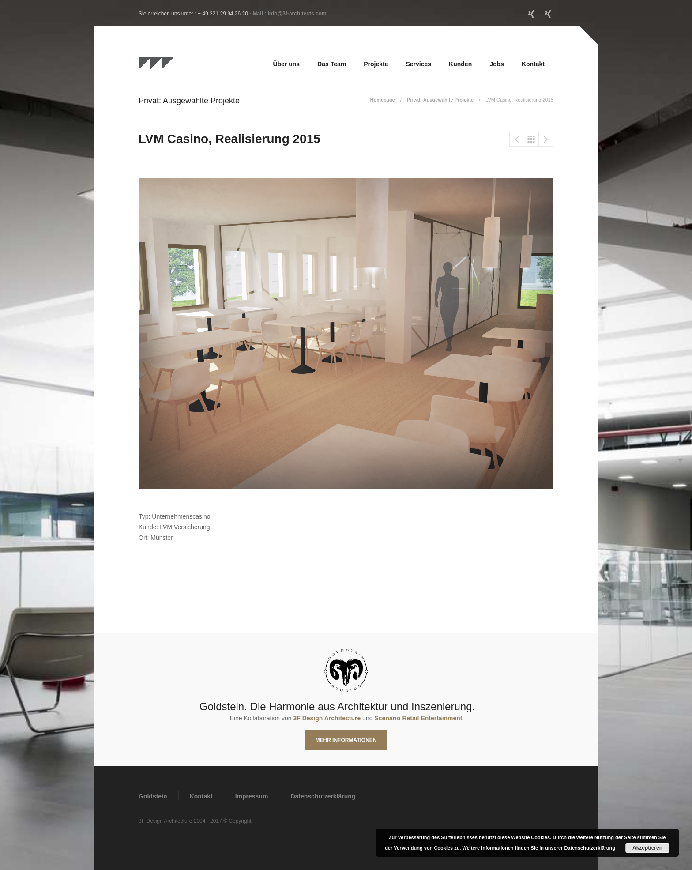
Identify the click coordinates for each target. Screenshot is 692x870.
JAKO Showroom (545, 139)
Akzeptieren (647, 848)
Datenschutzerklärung (322, 796)
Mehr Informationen (345, 740)
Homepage (382, 99)
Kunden (460, 64)
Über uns (286, 64)
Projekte (376, 64)
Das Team (331, 64)
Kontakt (533, 64)
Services (418, 64)
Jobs (496, 64)
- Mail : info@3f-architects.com (287, 14)
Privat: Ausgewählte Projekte (440, 99)
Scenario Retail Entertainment (418, 718)
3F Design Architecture (327, 718)
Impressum (251, 796)
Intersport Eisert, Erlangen (516, 139)
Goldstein (153, 796)
